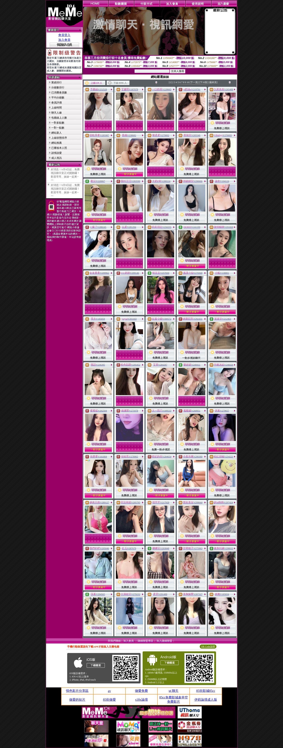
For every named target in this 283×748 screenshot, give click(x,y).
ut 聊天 (173, 690)
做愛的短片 (77, 699)
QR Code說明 (208, 646)
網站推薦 (56, 142)
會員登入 (64, 35)
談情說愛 (56, 152)
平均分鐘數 (57, 97)
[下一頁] (194, 82)
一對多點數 (57, 122)
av (109, 691)
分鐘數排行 (57, 87)
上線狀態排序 (59, 137)
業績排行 (56, 82)
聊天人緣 (56, 112)
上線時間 (56, 107)
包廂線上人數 (59, 117)
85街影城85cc (205, 690)
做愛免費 (141, 690)
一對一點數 (57, 127)
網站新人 (56, 132)
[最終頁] (213, 82)
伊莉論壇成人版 (205, 699)
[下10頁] (203, 82)
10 (188, 82)
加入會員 (64, 39)
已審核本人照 (59, 147)
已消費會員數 (59, 92)
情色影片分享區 (77, 690)
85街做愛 (109, 699)
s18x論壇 (141, 699)
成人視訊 (56, 157)
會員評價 (56, 102)
